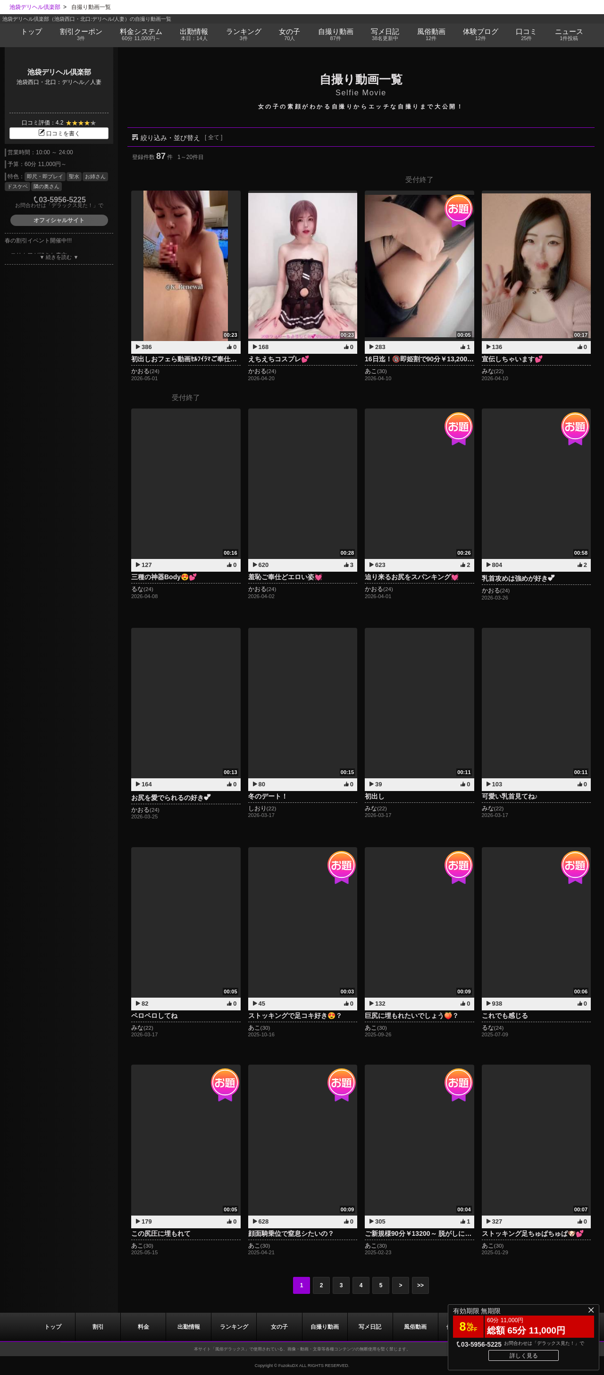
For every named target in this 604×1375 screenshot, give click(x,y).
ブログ (480, 34)
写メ (385, 34)
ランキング (243, 34)
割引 (81, 34)
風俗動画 (431, 34)
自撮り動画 (324, 1327)
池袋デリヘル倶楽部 (59, 72)
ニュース (569, 34)
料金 (141, 34)
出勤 (194, 34)
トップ (31, 31)
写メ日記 (370, 1327)
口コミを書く (59, 133)
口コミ (526, 34)
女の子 (289, 34)
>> (420, 1285)
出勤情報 (188, 1327)
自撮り (335, 34)
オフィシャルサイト (59, 220)
